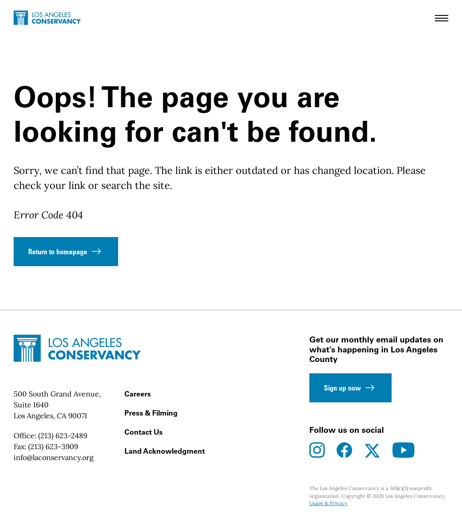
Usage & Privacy (328, 503)
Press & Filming (151, 412)
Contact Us (143, 431)
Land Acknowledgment (164, 451)
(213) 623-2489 (62, 435)
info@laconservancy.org (54, 457)
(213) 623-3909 (53, 446)
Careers (137, 393)
